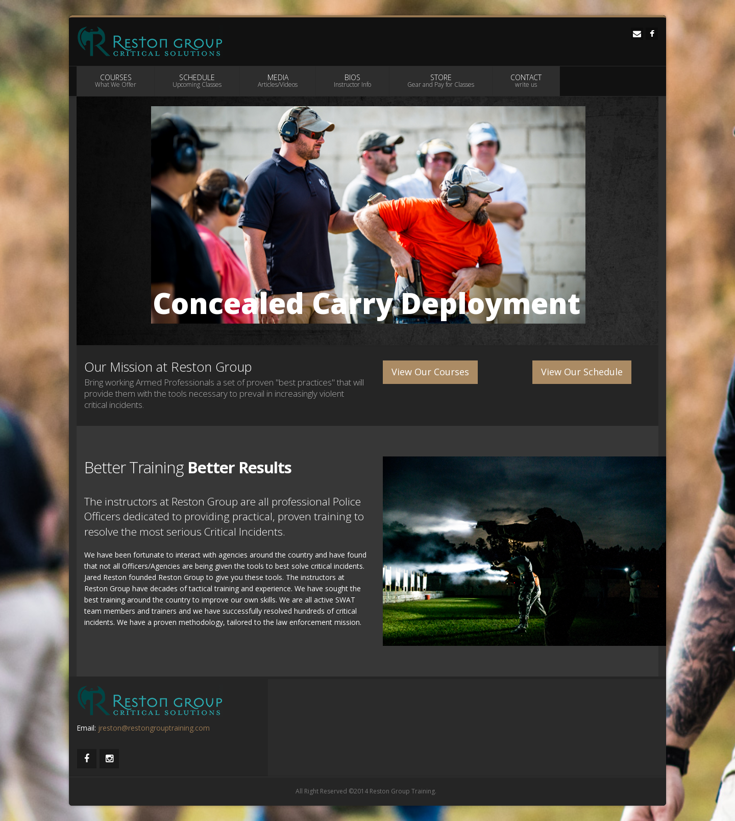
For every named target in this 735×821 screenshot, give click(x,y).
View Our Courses (430, 372)
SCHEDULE (197, 81)
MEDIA (278, 81)
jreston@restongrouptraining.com (154, 728)
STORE (440, 81)
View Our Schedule (582, 372)
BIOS (352, 81)
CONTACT (526, 81)
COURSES (115, 81)
